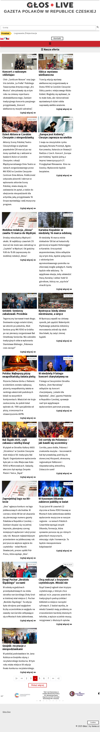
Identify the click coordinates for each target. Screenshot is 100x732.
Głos (85, 726)
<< (22, 678)
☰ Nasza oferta (50, 49)
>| (58, 678)
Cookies (93, 722)
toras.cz (95, 726)
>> (53, 678)
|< (16, 678)
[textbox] (48, 27)
